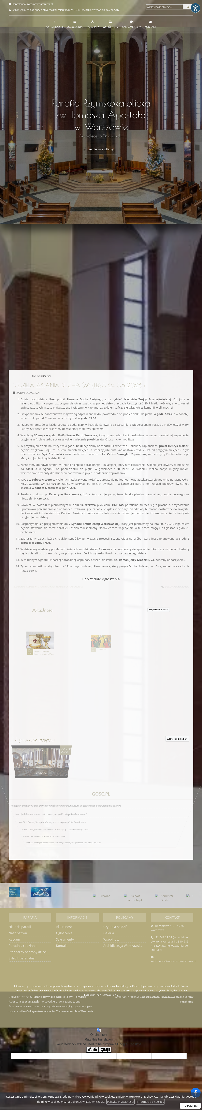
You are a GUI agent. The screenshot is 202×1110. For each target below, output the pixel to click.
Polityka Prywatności (120, 1102)
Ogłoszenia (74, 24)
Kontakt (150, 24)
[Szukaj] (188, 6)
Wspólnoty (110, 24)
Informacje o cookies (150, 1102)
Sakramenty (130, 24)
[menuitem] (54, 24)
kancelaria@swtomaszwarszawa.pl (32, 4)
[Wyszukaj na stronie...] (164, 6)
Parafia (91, 24)
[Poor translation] (105, 1056)
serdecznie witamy (101, 149)
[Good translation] (92, 1056)
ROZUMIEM (190, 1105)
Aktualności (54, 24)
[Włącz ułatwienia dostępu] (195, 6)
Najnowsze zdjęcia (34, 745)
